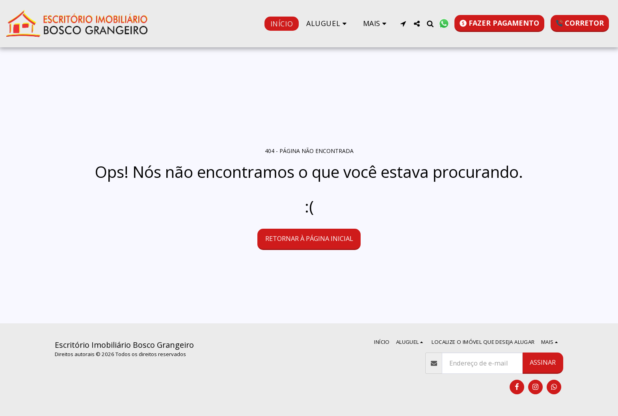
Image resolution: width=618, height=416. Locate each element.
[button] (328, 23)
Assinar (543, 362)
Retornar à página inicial (309, 238)
